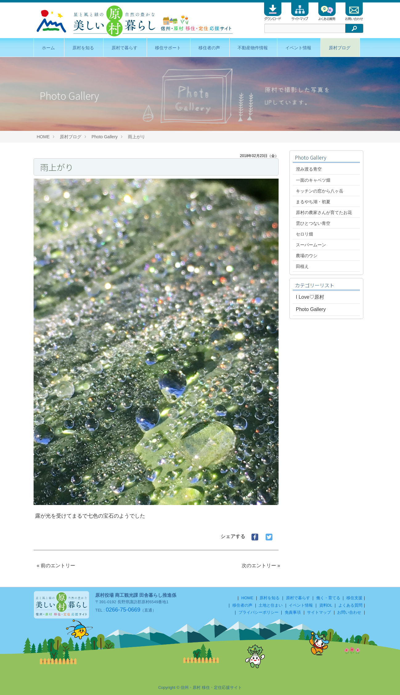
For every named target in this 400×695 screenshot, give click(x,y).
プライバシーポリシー (259, 612)
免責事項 (293, 612)
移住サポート (168, 47)
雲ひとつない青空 (313, 223)
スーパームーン (311, 244)
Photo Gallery (105, 136)
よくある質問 (350, 605)
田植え (302, 266)
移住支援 (354, 598)
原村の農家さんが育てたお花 (324, 212)
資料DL (325, 605)
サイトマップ (319, 612)
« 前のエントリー (56, 565)
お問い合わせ (349, 612)
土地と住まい (271, 605)
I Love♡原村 (310, 297)
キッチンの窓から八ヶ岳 (319, 190)
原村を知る (83, 47)
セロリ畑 (304, 234)
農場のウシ (306, 255)
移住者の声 (209, 47)
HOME (43, 136)
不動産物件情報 (253, 47)
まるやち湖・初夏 (313, 201)
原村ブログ (339, 47)
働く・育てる (328, 598)
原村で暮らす (124, 47)
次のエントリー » (261, 565)
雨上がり (138, 136)
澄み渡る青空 (309, 169)
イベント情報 (298, 47)
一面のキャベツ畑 (313, 180)
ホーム (48, 47)
